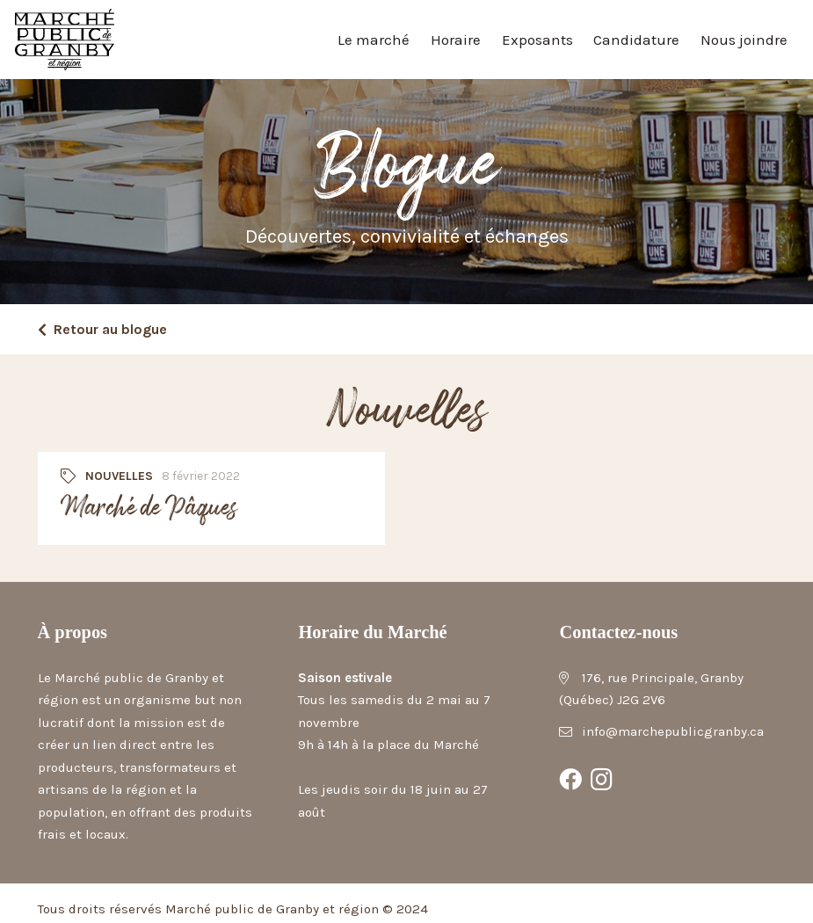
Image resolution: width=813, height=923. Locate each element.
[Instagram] (602, 780)
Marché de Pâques (148, 509)
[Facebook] (570, 780)
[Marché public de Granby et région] (64, 39)
